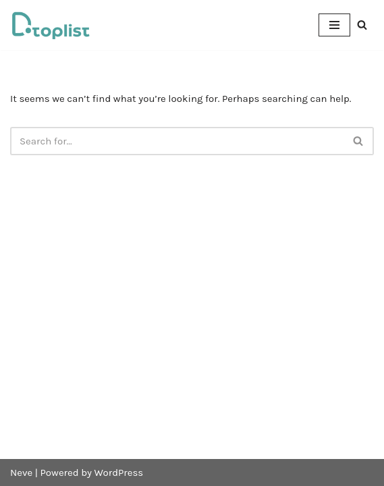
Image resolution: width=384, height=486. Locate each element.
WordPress (119, 472)
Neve (21, 472)
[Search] (362, 25)
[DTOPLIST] (50, 24)
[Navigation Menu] (334, 25)
